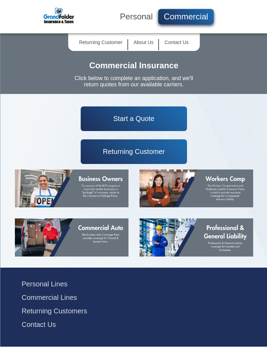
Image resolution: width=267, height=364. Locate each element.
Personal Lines (45, 284)
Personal (136, 16)
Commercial (186, 16)
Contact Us (176, 42)
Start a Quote (133, 118)
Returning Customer (100, 42)
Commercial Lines (49, 297)
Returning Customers (54, 311)
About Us (144, 42)
